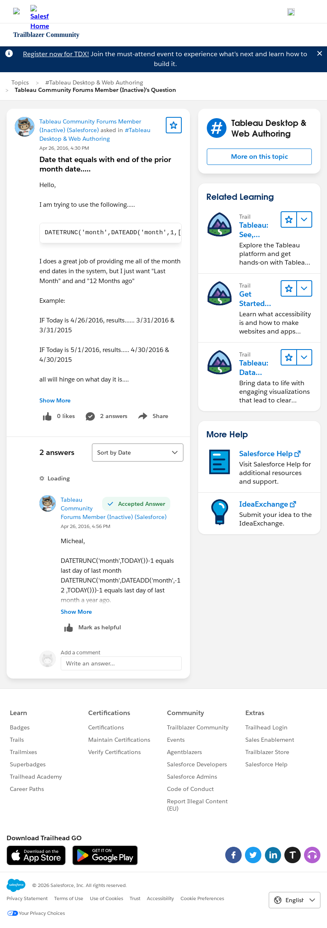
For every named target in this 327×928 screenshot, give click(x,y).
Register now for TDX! (56, 54)
